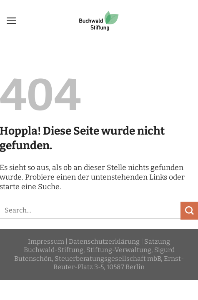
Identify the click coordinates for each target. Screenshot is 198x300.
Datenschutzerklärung (104, 241)
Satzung (157, 241)
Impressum (46, 241)
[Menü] (11, 21)
